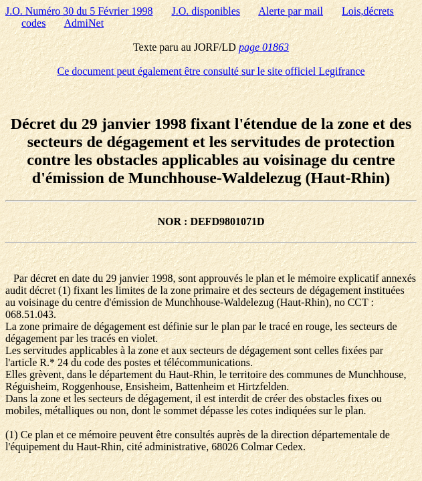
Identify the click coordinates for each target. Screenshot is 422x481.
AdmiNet (84, 23)
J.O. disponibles (205, 11)
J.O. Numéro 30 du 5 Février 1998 (78, 11)
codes (33, 23)
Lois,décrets (368, 11)
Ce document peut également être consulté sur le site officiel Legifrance (211, 71)
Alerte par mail (290, 11)
